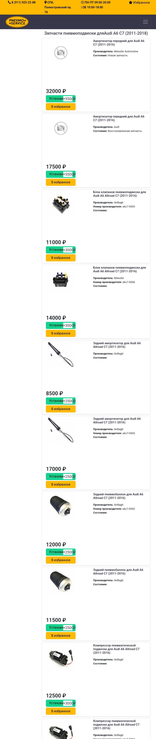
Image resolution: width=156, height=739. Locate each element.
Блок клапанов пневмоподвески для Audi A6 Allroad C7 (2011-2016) (96, 144)
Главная (48, 646)
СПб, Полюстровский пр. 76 (58, 7)
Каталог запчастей (55, 656)
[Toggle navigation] (145, 22)
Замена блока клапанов (24, 685)
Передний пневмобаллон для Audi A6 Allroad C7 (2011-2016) (94, 541)
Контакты (49, 665)
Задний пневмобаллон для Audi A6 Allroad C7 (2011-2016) (95, 341)
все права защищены (94, 729)
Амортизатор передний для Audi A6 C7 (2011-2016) (96, 42)
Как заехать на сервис (100, 675)
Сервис (48, 651)
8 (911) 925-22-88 (22, 2)
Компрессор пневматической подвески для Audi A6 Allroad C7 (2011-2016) (96, 443)
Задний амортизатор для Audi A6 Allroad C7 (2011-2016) (94, 242)
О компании (51, 660)
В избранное (136, 61)
